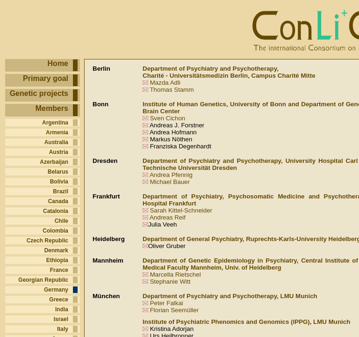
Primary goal (45, 78)
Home (58, 63)
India (61, 309)
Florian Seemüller (174, 310)
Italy (62, 329)
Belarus (58, 171)
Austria (58, 152)
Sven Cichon (168, 118)
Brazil (60, 191)
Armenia (57, 132)
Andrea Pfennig (171, 174)
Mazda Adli (165, 82)
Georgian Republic (43, 280)
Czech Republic (47, 240)
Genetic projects (39, 93)
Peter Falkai (166, 303)
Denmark (56, 250)
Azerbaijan (54, 162)
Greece (58, 299)
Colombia (55, 230)
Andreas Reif (168, 217)
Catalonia (55, 211)
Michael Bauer (170, 181)
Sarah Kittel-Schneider (181, 210)
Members (52, 108)
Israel (61, 319)
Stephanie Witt (170, 281)
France (59, 270)
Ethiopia (57, 260)
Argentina (55, 122)
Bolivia (59, 181)
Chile (61, 221)
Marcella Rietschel (175, 274)
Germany (56, 289)
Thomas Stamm (172, 89)
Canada (58, 201)
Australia (56, 142)
